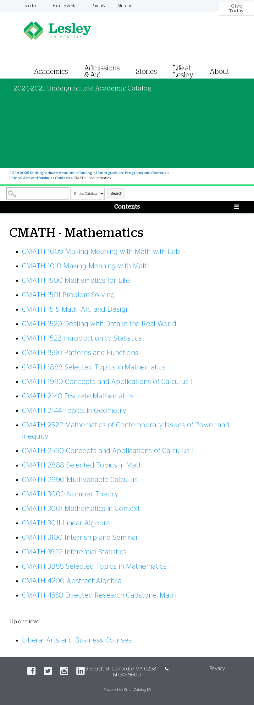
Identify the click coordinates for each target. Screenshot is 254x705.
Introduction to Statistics (82, 338)
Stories (146, 71)
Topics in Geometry (74, 410)
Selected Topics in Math (82, 465)
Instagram (64, 671)
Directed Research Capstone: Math (99, 595)
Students (32, 6)
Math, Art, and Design (76, 309)
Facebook (31, 671)
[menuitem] (138, 64)
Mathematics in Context (81, 508)
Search (116, 193)
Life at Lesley (183, 72)
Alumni (124, 6)
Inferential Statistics (74, 552)
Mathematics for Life (76, 280)
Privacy (217, 668)
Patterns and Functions (80, 352)
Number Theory (70, 494)
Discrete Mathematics (78, 396)
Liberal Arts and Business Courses (39, 178)
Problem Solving (68, 295)
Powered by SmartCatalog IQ (127, 689)
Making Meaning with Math (85, 266)
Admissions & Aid (102, 72)
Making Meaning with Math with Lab (101, 251)
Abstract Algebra (72, 580)
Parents (98, 6)
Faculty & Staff (66, 6)
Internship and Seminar (80, 537)
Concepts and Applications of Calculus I (107, 381)
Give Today (236, 8)
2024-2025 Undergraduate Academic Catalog (50, 173)
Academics (51, 71)
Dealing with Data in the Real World (99, 323)
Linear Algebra (66, 523)
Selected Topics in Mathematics (94, 367)
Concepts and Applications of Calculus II (108, 450)
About (219, 71)
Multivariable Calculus (80, 479)
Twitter (48, 671)
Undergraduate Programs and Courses (131, 173)
